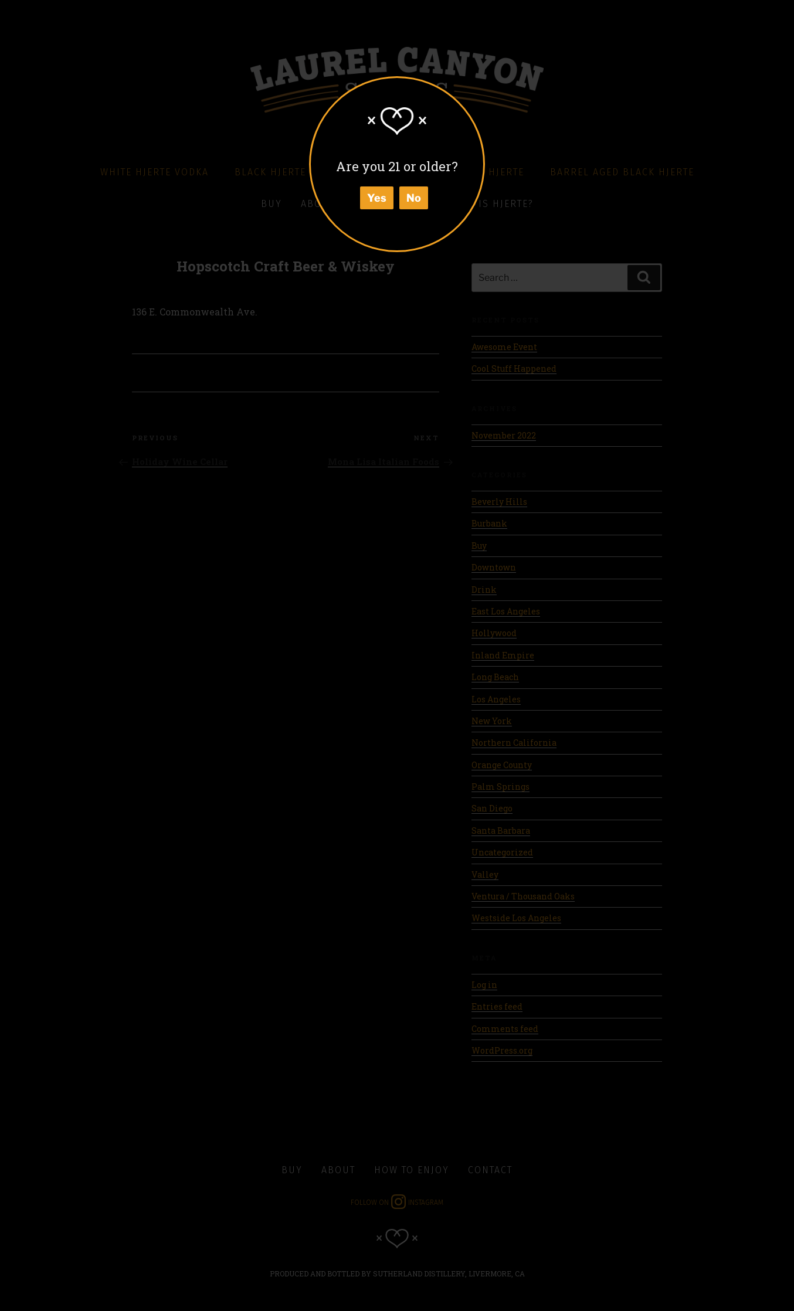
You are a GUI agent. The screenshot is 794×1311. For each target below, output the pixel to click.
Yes (376, 198)
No (413, 198)
